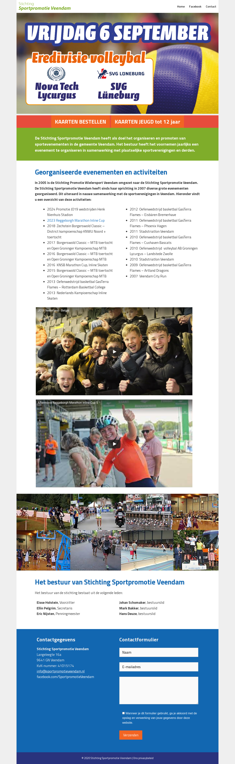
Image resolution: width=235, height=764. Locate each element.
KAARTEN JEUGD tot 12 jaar (147, 121)
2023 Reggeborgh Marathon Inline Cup (76, 220)
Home (181, 6)
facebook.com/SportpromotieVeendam (65, 676)
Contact (211, 6)
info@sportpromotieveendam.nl (61, 671)
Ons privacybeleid (143, 758)
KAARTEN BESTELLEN (80, 121)
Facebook (195, 6)
